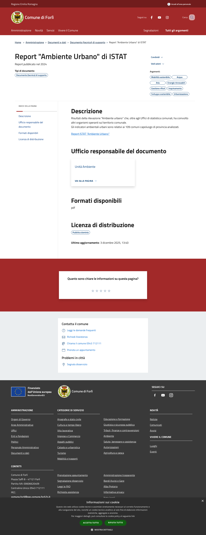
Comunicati (156, 425)
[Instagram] (163, 17)
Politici (14, 442)
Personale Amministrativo (25, 447)
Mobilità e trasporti (67, 458)
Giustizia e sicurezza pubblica (119, 425)
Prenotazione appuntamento (72, 475)
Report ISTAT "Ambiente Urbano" (90, 134)
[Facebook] (148, 17)
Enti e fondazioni (20, 436)
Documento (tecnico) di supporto (87, 42)
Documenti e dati (57, 42)
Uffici (14, 430)
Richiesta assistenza (68, 492)
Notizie (153, 419)
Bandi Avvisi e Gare (114, 481)
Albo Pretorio (111, 486)
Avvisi (153, 430)
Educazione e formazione (117, 419)
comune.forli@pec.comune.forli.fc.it (30, 497)
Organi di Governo (20, 419)
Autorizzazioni (111, 447)
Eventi (153, 451)
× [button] (202, 501)
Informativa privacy (114, 492)
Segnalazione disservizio (70, 481)
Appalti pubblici (65, 442)
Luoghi (153, 446)
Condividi (157, 57)
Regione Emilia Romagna (24, 4)
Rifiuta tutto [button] (115, 522)
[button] (103, 529)
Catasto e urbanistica (68, 447)
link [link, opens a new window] (133, 516)
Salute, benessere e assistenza (120, 441)
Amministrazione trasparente (119, 475)
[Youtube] (155, 17)
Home (18, 42)
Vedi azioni (158, 64)
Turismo (61, 453)
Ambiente (109, 436)
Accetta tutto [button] (91, 522)
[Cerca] (191, 17)
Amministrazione (35, 42)
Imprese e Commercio (68, 436)
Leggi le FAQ (63, 486)
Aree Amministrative (22, 425)
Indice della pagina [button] (28, 106)
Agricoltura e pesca (114, 453)
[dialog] (103, 516)
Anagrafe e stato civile (69, 419)
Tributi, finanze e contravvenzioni (121, 430)
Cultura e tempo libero (69, 425)
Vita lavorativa (65, 430)
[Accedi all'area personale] (179, 4)
